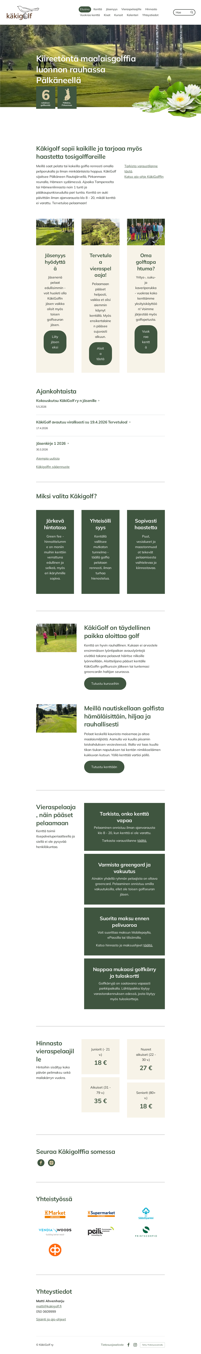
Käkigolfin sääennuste (53, 467)
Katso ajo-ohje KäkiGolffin (144, 176)
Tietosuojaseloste (112, 1344)
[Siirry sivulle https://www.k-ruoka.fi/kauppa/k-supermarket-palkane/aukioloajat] (100, 1213)
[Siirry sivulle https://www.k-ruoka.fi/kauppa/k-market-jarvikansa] (55, 1213)
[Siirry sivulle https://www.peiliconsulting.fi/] (100, 1231)
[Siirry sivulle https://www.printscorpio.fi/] (146, 1231)
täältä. (142, 840)
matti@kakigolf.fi (49, 1306)
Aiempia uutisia (47, 458)
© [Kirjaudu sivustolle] (37, 1344)
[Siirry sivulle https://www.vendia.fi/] (55, 1231)
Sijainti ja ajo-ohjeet (51, 1319)
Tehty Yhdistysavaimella (152, 1345)
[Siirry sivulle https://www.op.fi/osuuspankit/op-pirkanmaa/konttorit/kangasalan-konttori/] (55, 1249)
